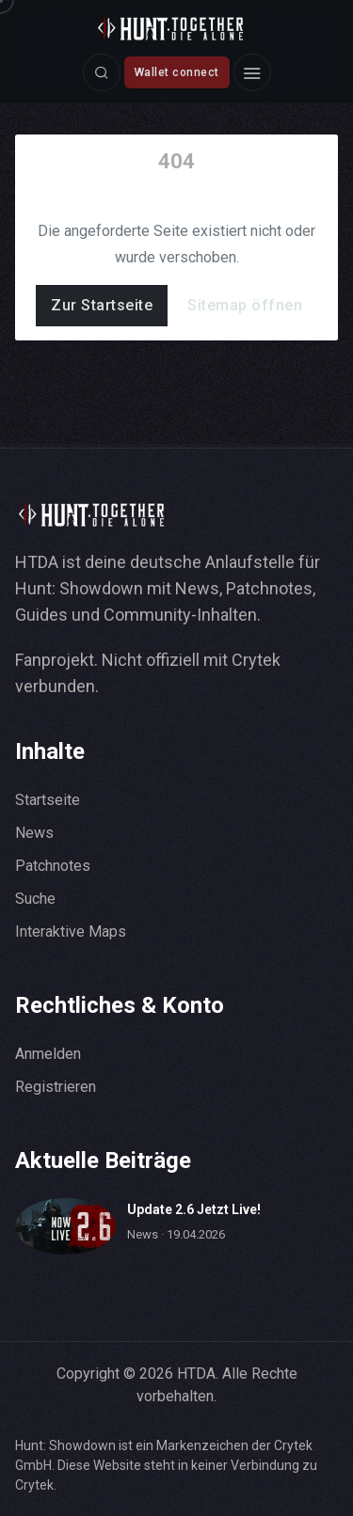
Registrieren (55, 1087)
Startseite (47, 800)
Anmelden (48, 1054)
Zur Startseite (101, 305)
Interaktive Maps (70, 931)
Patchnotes (52, 866)
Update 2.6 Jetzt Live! (194, 1209)
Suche (35, 899)
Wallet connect (177, 72)
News (34, 833)
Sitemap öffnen (244, 305)
